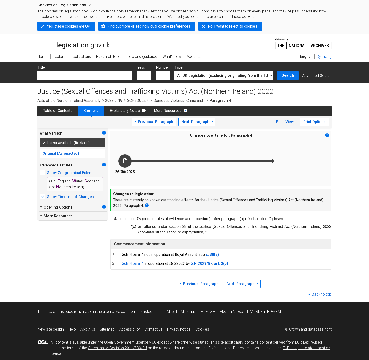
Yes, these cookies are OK (68, 26)
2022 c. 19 (113, 100)
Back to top (321, 294)
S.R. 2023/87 (201, 263)
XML (213, 311)
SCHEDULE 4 (138, 100)
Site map (107, 329)
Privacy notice (179, 329)
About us (87, 329)
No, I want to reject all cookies (232, 26)
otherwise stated (195, 342)
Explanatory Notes (125, 110)
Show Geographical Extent (69, 172)
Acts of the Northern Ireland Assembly (68, 100)
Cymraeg (324, 56)
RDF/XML (275, 311)
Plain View (285, 121)
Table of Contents (57, 110)
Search (288, 75)
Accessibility (129, 329)
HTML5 (168, 311)
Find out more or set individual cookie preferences (149, 26)
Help (72, 329)
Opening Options (55, 207)
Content (91, 110)
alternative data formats (123, 311)
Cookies (202, 329)
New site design (51, 329)
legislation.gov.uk (73, 43)
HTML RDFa (255, 311)
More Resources (167, 110)
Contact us (153, 329)
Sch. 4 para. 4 (133, 263)
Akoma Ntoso (231, 311)
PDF (204, 311)
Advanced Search (317, 75)
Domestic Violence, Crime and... (179, 100)
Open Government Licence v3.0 (130, 342)
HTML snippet (187, 311)
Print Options (314, 121)
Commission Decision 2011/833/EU (117, 348)
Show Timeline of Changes (70, 196)
